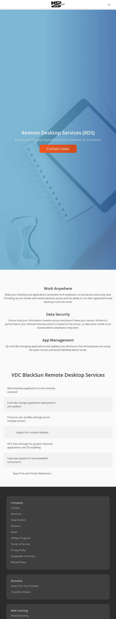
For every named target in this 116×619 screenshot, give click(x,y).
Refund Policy (18, 562)
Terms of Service (20, 544)
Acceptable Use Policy (23, 556)
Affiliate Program (20, 538)
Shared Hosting (20, 615)
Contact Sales (58, 148)
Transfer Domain (21, 592)
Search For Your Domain (25, 586)
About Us (16, 514)
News (14, 532)
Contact (15, 508)
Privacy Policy (18, 550)
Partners (16, 526)
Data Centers (18, 520)
